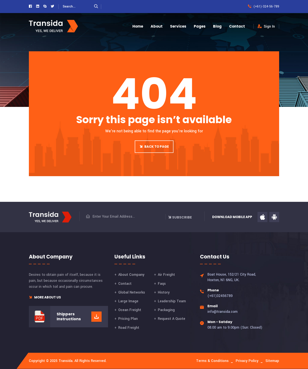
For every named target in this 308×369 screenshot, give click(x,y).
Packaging (166, 309)
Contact (237, 26)
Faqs (162, 283)
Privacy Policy (247, 360)
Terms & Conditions (212, 360)
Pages (200, 26)
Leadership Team (172, 301)
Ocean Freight (129, 309)
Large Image (128, 301)
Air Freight (166, 274)
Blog (217, 26)
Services (178, 26)
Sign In (266, 26)
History (164, 292)
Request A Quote (171, 318)
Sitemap (272, 360)
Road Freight (128, 327)
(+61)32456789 (220, 295)
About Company (131, 274)
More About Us (45, 297)
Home (137, 26)
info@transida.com (222, 311)
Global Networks (131, 292)
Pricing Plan (128, 318)
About (157, 26)
